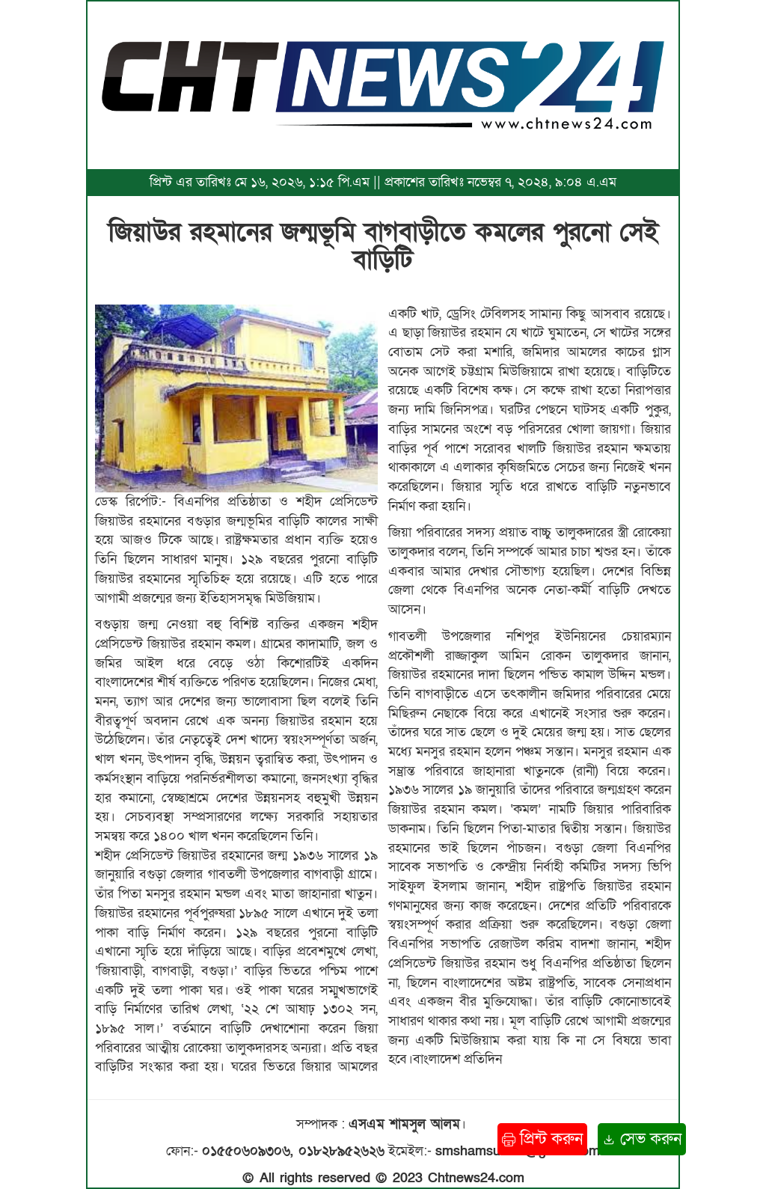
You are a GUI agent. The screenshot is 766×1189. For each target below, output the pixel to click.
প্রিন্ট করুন (542, 1139)
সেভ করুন (641, 1139)
